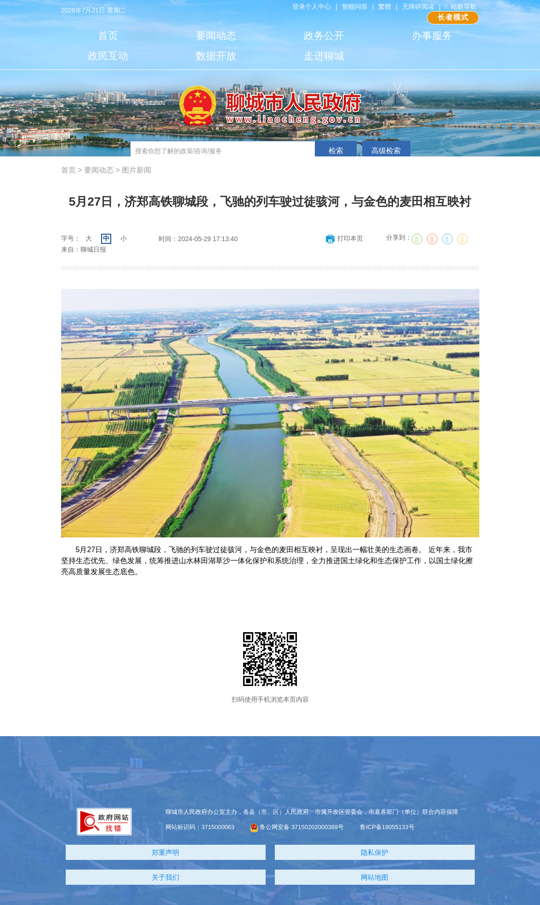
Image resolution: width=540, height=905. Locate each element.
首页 (108, 35)
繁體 (384, 6)
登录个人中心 (311, 6)
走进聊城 (324, 56)
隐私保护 (374, 852)
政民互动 (108, 56)
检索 (336, 151)
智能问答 (355, 6)
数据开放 (216, 56)
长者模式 (453, 17)
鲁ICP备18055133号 (387, 827)
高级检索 (386, 151)
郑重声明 (165, 852)
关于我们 (165, 877)
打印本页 (344, 238)
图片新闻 (136, 170)
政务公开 (324, 35)
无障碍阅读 (418, 6)
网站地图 (374, 877)
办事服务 (432, 35)
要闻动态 (216, 35)
